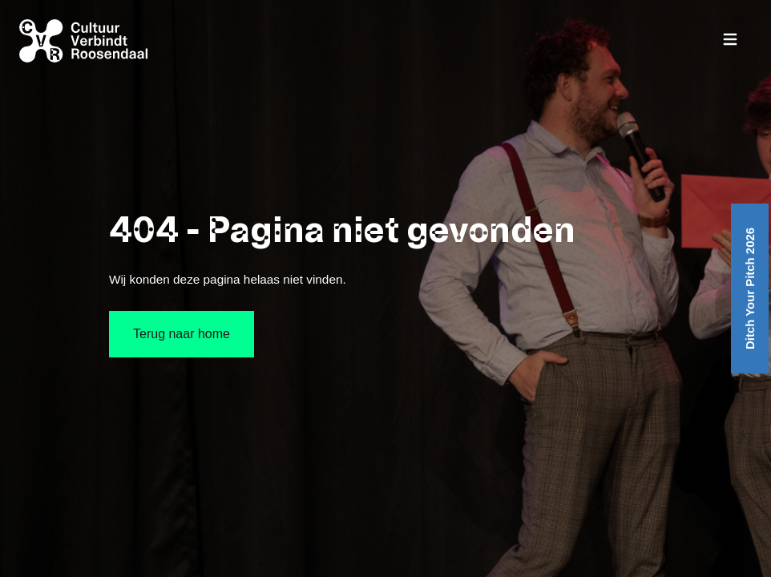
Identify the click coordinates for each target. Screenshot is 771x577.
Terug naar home (181, 334)
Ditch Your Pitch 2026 (750, 288)
